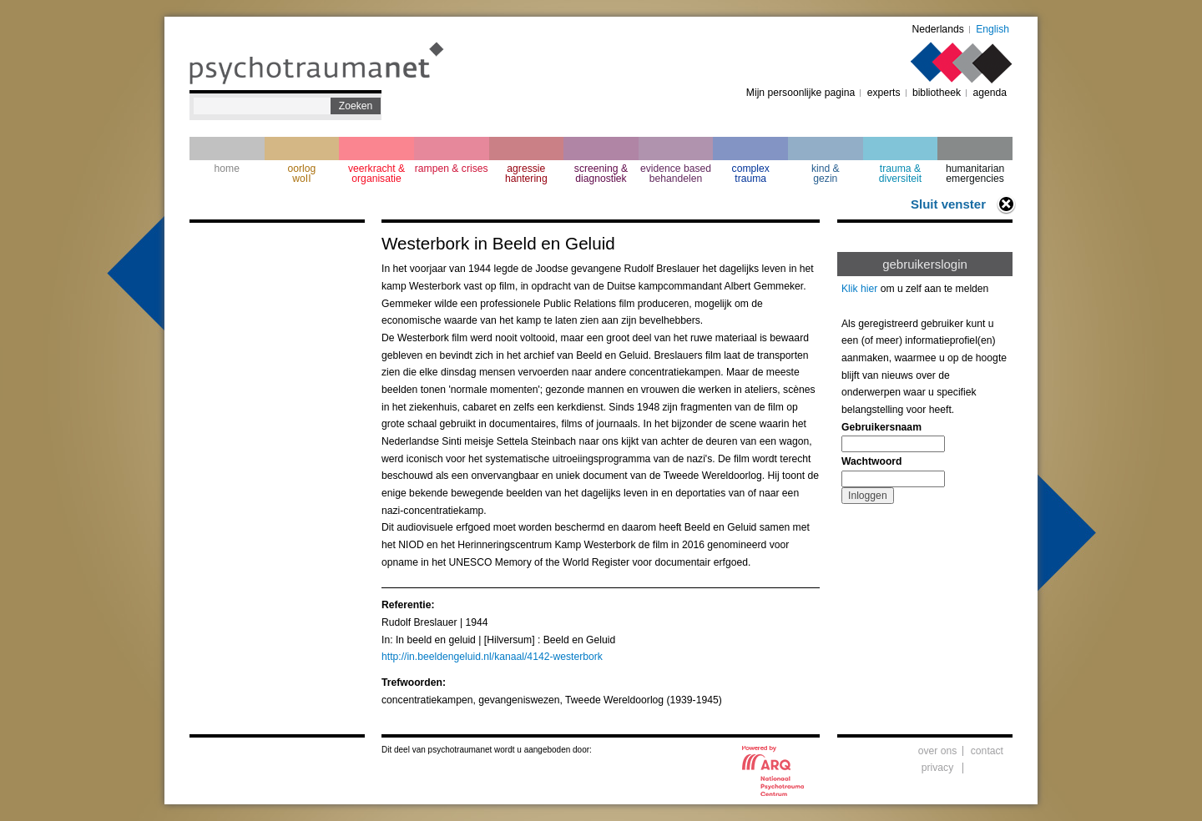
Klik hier (859, 289)
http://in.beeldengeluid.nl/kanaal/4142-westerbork (492, 656)
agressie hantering (526, 173)
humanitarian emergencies (975, 173)
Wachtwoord (871, 461)
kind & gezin (825, 173)
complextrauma (751, 173)
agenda (989, 92)
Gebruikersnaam (881, 427)
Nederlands (938, 29)
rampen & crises (451, 168)
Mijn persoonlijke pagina (800, 92)
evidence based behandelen (675, 173)
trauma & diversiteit (900, 173)
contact (987, 751)
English (992, 29)
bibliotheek (936, 92)
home (227, 168)
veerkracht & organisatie (376, 173)
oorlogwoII (302, 173)
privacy (938, 767)
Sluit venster (948, 204)
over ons (937, 751)
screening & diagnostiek (601, 173)
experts (884, 92)
